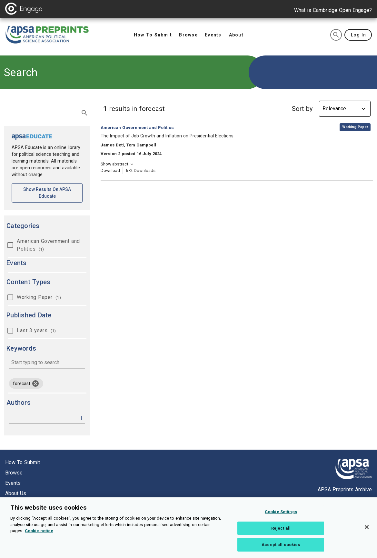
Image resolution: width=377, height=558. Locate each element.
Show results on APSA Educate (53, 193)
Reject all (281, 534)
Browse (14, 473)
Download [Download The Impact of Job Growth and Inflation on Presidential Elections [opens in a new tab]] (110, 170)
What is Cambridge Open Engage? (333, 10)
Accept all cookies (281, 551)
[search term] (40, 112)
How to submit (22, 462)
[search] (336, 35)
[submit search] (84, 113)
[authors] (42, 418)
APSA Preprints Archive (345, 489)
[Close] (367, 533)
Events (13, 483)
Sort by (302, 109)
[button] (81, 417)
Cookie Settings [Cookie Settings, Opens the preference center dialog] (281, 518)
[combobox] (47, 363)
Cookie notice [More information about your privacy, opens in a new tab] (39, 537)
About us (15, 493)
